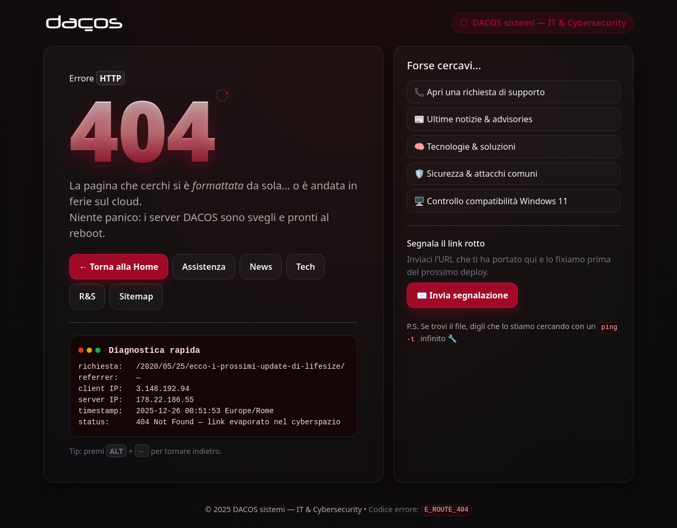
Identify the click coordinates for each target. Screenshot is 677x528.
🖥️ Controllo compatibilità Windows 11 (491, 201)
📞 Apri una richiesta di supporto (479, 92)
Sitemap (136, 296)
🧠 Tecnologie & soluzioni (465, 146)
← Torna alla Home (119, 266)
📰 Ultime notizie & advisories (473, 119)
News (261, 266)
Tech (305, 266)
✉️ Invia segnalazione (462, 295)
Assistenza (204, 266)
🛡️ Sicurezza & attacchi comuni (475, 173)
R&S (87, 296)
